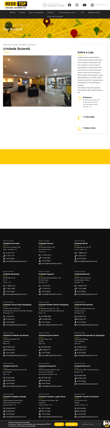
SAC (82, 12)
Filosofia (22, 12)
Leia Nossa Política (88, 424)
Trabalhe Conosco (94, 12)
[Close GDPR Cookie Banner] (100, 424)
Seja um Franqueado (36, 12)
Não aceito (71, 424)
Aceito (59, 424)
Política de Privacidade (55, 16)
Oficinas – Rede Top (19, 25)
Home (5, 25)
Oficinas (51, 13)
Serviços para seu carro (68, 13)
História (12, 12)
